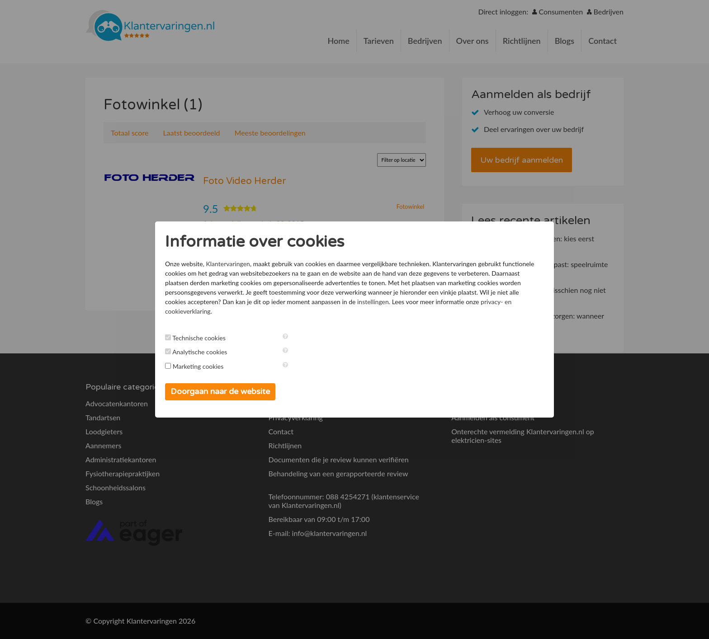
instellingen (275, 311)
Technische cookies (222, 338)
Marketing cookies (221, 366)
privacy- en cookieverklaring (421, 311)
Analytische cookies (223, 352)
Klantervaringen (251, 263)
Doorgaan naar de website (243, 392)
